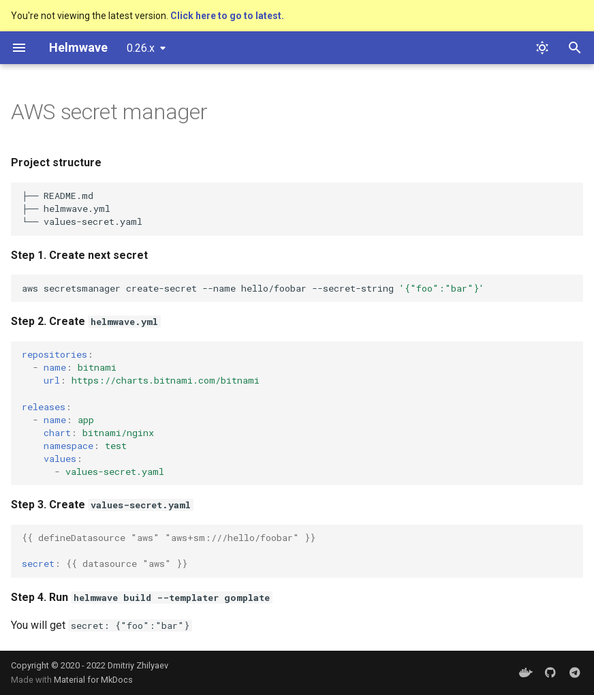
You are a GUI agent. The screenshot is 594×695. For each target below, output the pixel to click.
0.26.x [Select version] (141, 48)
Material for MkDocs (93, 680)
